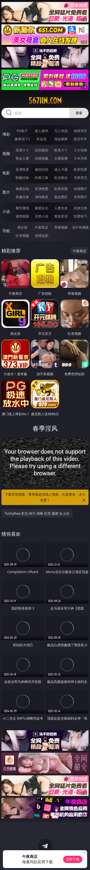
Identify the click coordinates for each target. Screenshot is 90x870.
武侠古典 (80, 208)
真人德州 (41, 130)
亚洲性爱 (22, 169)
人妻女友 (61, 208)
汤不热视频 (80, 227)
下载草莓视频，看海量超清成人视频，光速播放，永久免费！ (45, 497)
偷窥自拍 (22, 188)
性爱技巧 (80, 216)
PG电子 (22, 130)
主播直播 (61, 158)
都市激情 (22, 208)
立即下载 (72, 859)
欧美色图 (61, 188)
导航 (6, 230)
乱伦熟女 (61, 177)
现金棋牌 (61, 139)
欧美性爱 (80, 169)
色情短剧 (41, 235)
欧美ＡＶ (61, 150)
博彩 (6, 134)
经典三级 (41, 177)
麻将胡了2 (22, 139)
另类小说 (41, 216)
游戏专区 (80, 130)
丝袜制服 (41, 158)
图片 (6, 192)
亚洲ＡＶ (22, 150)
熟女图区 (61, 197)
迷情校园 (22, 216)
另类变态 (80, 177)
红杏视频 (22, 235)
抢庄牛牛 (80, 139)
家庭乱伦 (41, 208)
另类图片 (80, 197)
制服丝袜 (22, 177)
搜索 (79, 113)
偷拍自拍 (41, 169)
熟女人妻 (22, 158)
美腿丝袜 (22, 197)
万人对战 (61, 130)
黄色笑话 (61, 216)
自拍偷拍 (41, 150)
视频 (6, 153)
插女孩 (22, 227)
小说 (6, 211)
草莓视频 (61, 227)
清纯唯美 (41, 197)
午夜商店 (41, 227)
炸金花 (41, 139)
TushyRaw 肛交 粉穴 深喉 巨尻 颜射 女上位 (37, 513)
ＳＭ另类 (80, 158)
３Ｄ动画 (80, 150)
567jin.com (45, 100)
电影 (6, 172)
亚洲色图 (41, 188)
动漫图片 (80, 188)
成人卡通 (61, 169)
